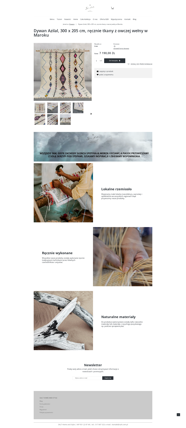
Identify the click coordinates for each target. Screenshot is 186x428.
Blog (41, 401)
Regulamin (43, 410)
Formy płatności (45, 404)
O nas (41, 407)
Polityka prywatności (46, 412)
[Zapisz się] (107, 378)
